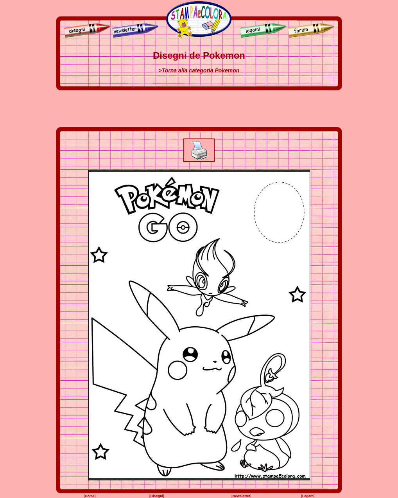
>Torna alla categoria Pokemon (199, 70)
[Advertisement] (199, 108)
